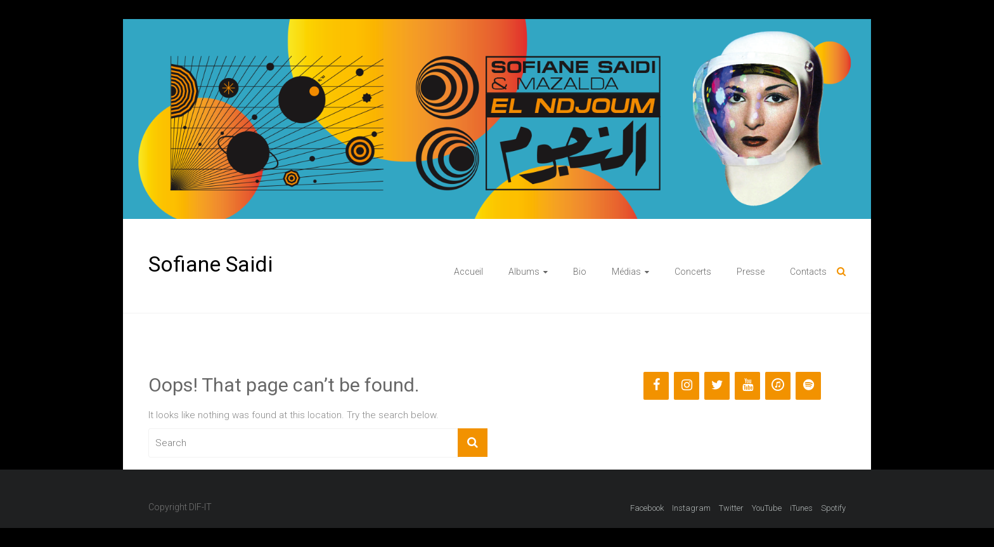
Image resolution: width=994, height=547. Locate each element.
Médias (626, 272)
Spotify (833, 508)
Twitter (731, 508)
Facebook (647, 508)
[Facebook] (656, 386)
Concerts (692, 272)
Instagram (691, 508)
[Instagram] (686, 386)
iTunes (801, 508)
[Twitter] (717, 386)
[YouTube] (747, 386)
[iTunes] (778, 386)
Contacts (808, 272)
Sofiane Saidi (210, 264)
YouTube (767, 508)
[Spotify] (808, 386)
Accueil (468, 272)
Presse (751, 272)
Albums (523, 272)
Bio (579, 272)
